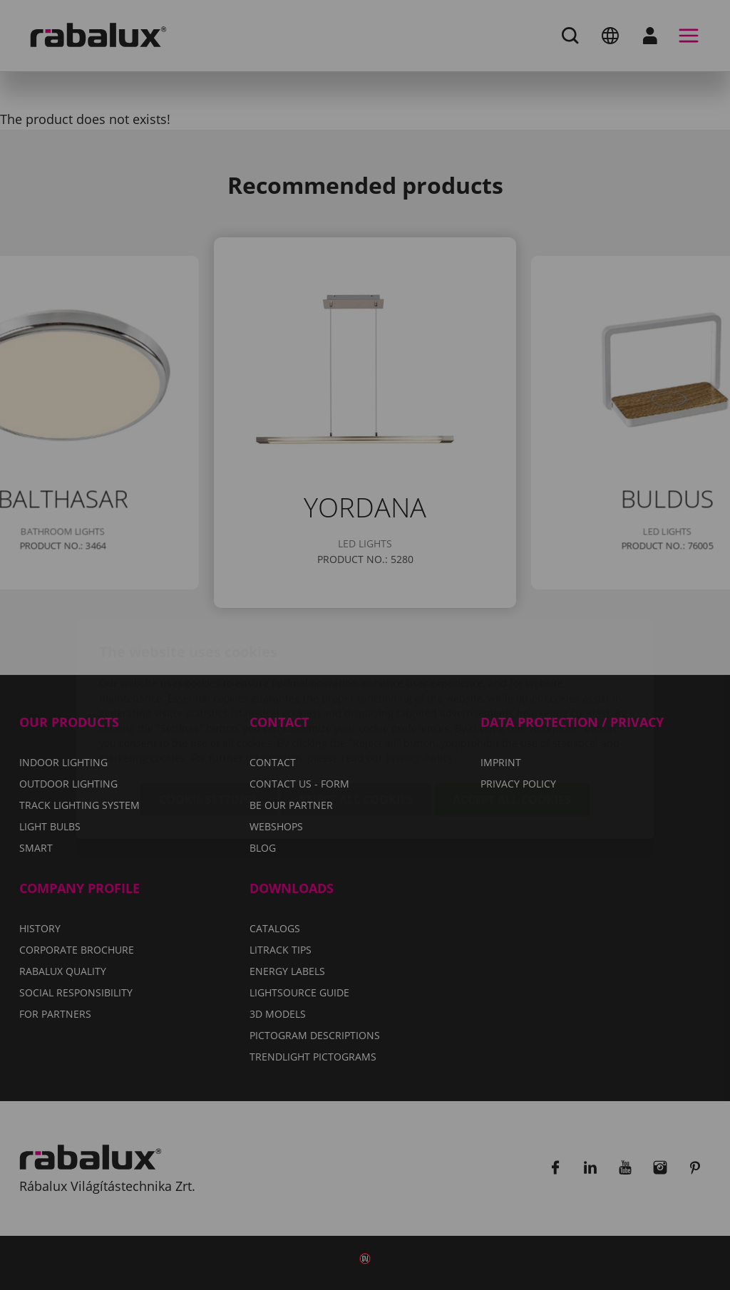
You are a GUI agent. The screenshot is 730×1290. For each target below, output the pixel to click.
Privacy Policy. (421, 674)
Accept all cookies (512, 715)
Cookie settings (209, 715)
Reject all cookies (356, 715)
